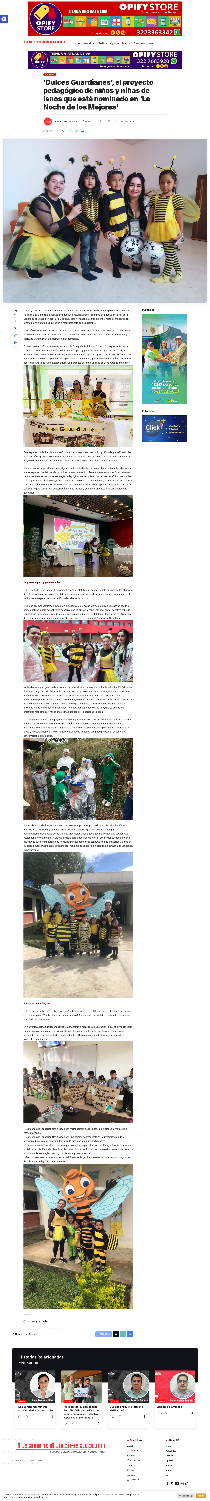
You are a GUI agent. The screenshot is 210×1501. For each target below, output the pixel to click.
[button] (4, 19)
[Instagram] (182, 1483)
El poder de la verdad (169, 1406)
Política (68, 1401)
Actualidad (50, 74)
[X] (171, 1483)
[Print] (83, 131)
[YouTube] (177, 1483)
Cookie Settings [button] (186, 1496)
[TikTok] (186, 1483)
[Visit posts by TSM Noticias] (47, 121)
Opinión (21, 1401)
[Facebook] (167, 1483)
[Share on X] (63, 131)
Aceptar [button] (201, 1496)
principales (42, 1321)
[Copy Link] (76, 131)
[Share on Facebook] (57, 131)
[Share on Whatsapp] (70, 131)
